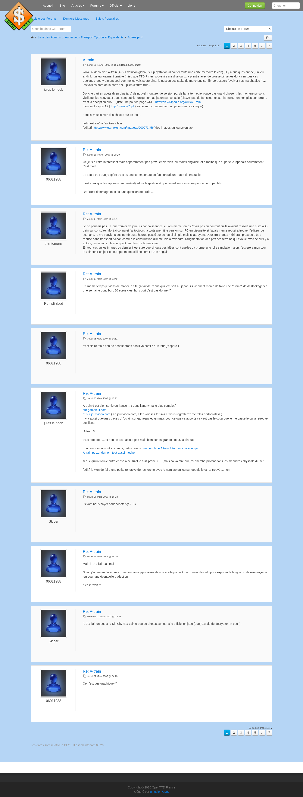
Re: (92, 150)
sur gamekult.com (94, 410)
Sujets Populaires (107, 18)
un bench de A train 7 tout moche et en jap (171, 448)
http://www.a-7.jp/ (122, 106)
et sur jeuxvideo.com (96, 414)
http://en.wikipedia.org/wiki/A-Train (178, 102)
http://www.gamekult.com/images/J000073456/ (124, 127)
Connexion (255, 5)
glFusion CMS (159, 791)
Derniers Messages (76, 18)
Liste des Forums (45, 18)
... (262, 45)
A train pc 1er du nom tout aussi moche (109, 452)
